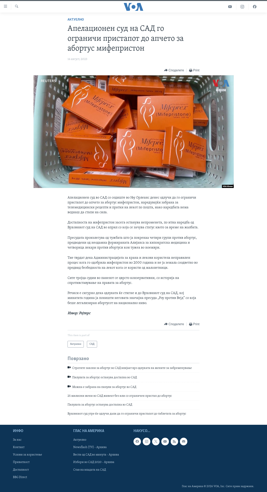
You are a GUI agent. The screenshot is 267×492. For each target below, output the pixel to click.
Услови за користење (27, 455)
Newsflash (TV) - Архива (90, 447)
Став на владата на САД (89, 469)
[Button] (174, 70)
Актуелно (76, 20)
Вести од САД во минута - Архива (96, 455)
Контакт (18, 447)
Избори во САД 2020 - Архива (93, 462)
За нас (17, 440)
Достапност (21, 469)
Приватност (21, 462)
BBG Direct (20, 477)
